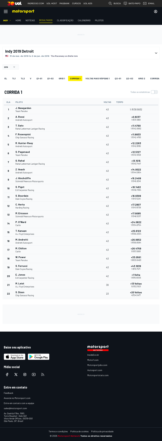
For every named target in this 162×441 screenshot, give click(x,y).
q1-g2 (50, 78)
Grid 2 (141, 78)
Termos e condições (58, 431)
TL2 (23, 78)
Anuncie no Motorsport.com (17, 398)
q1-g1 (39, 78)
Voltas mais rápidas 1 (97, 78)
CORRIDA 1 (75, 78)
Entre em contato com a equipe (19, 403)
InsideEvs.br (93, 354)
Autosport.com (94, 370)
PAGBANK (65, 3)
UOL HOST (51, 3)
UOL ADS (87, 3)
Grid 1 (62, 78)
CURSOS (76, 3)
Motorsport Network (69, 435)
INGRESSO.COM (36, 3)
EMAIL (149, 3)
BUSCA (114, 3)
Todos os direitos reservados (96, 435)
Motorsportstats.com (98, 375)
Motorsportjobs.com (97, 365)
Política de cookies (79, 431)
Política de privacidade (102, 431)
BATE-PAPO (131, 3)
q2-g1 (118, 78)
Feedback (8, 393)
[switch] (144, 92)
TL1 (14, 78)
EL (5, 78)
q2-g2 (129, 78)
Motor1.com (93, 360)
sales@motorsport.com (15, 408)
